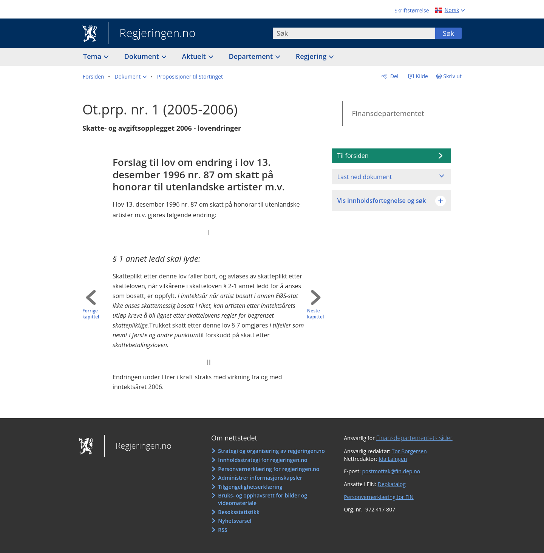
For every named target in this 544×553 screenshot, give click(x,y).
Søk (448, 33)
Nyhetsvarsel (234, 520)
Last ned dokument (364, 177)
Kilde (421, 76)
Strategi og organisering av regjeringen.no (271, 450)
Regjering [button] (312, 56)
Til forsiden (353, 155)
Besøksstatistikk (239, 512)
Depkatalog (392, 484)
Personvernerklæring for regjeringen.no (268, 469)
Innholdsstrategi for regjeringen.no (262, 459)
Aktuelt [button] (195, 56)
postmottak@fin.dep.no (391, 471)
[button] (130, 76)
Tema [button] (93, 56)
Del (393, 76)
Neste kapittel (315, 314)
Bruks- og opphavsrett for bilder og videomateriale (262, 499)
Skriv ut (453, 76)
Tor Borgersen (409, 451)
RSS (222, 529)
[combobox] (354, 33)
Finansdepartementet (388, 113)
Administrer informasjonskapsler (260, 477)
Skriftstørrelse (411, 10)
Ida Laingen (393, 458)
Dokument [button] (142, 56)
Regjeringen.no (152, 33)
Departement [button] (252, 56)
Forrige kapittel (90, 314)
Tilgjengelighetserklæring (250, 486)
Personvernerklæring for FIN (379, 496)
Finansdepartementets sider (414, 438)
